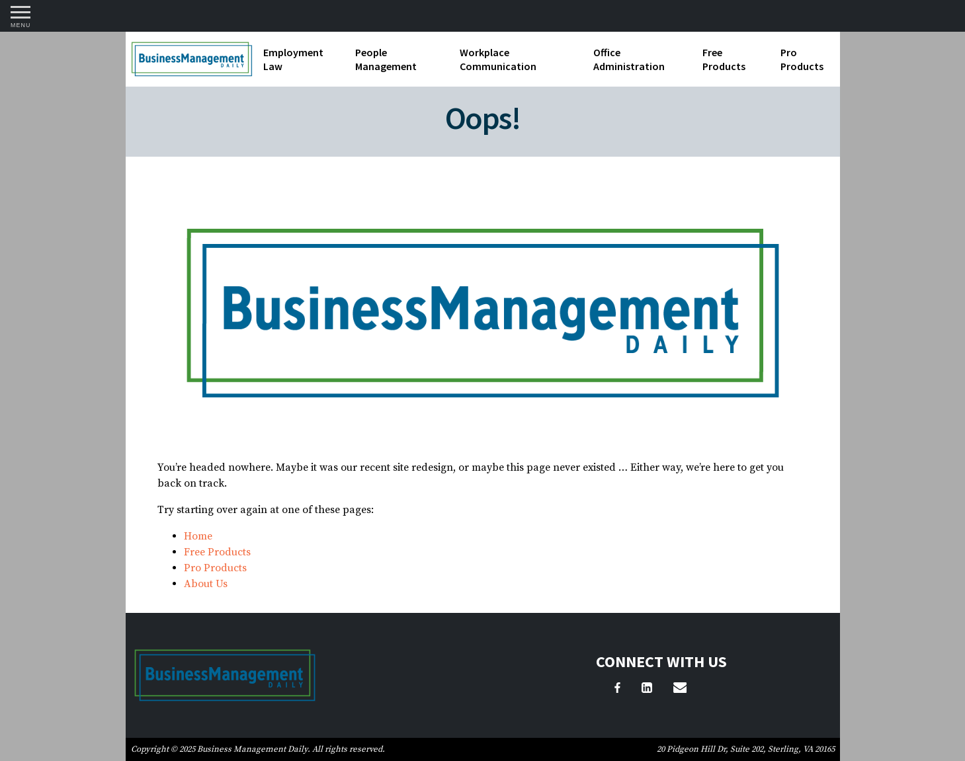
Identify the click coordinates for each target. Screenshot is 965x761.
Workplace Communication (498, 59)
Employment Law (293, 59)
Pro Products (801, 59)
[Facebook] (617, 690)
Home (198, 536)
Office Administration (629, 59)
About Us (206, 583)
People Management (386, 59)
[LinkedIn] (647, 690)
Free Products (723, 59)
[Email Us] (680, 690)
